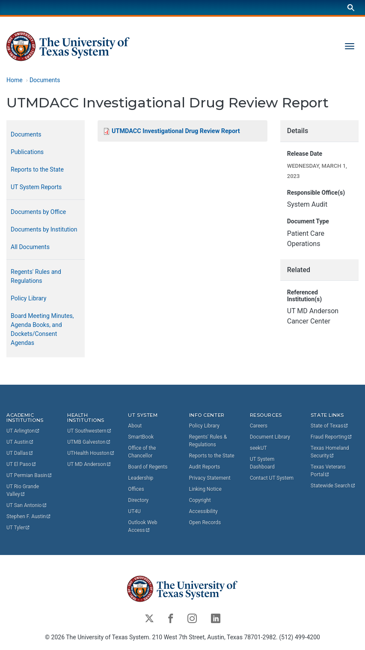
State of (330, 426)
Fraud (332, 437)
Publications (27, 151)
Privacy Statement (210, 478)
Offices (136, 489)
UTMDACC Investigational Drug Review (176, 130)
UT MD (89, 464)
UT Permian (29, 475)
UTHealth (91, 453)
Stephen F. (28, 516)
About (135, 426)
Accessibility (203, 511)
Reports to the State (37, 169)
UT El (21, 464)
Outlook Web (143, 526)
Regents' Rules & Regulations (208, 441)
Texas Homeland (330, 452)
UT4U (134, 511)
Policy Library (28, 298)
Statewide (333, 486)
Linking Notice (205, 489)
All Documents (30, 246)
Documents (45, 80)
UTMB (89, 442)
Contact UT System (272, 478)
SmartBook (141, 437)
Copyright (200, 500)
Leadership (140, 478)
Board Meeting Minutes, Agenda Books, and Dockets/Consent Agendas (42, 329)
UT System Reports (36, 187)
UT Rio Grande (23, 490)
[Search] (350, 7)
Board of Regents (147, 467)
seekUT (258, 448)
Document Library (270, 437)
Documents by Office (38, 211)
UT (23, 431)
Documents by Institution (44, 229)
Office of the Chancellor (142, 452)
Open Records (205, 522)
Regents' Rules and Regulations (36, 276)
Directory (138, 500)
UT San (26, 505)
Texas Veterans (329, 471)
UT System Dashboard (262, 463)
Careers (258, 426)
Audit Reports (204, 467)
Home (14, 80)
